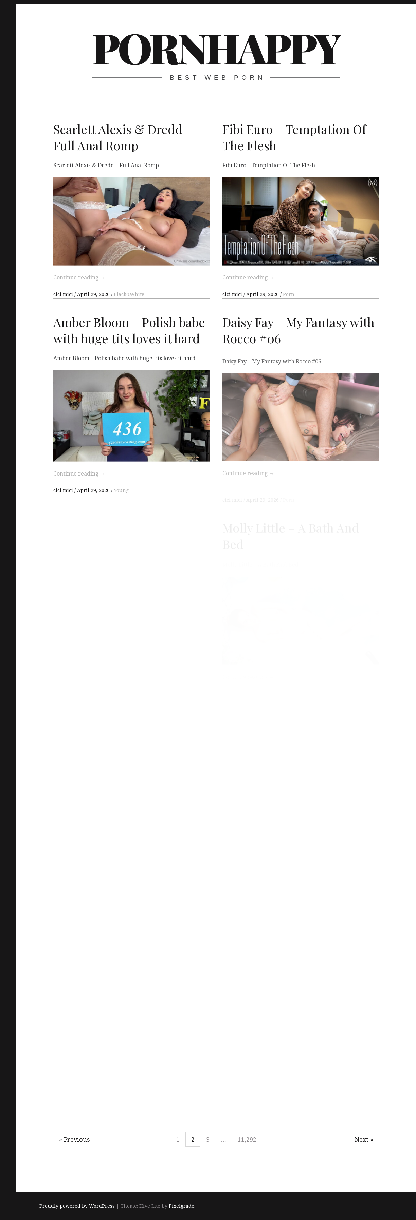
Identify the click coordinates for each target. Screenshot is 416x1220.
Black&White (129, 294)
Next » (364, 1139)
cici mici (63, 294)
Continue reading (79, 277)
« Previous (74, 1139)
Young (121, 499)
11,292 (247, 1139)
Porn (288, 294)
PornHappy (215, 47)
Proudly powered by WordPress (77, 1206)
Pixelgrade (181, 1206)
